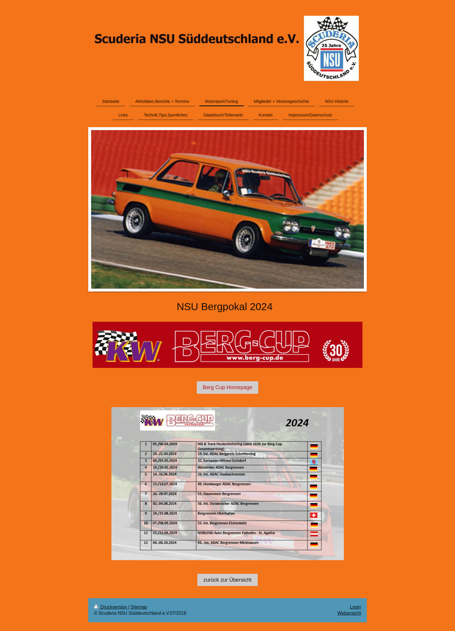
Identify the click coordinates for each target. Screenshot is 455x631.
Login (355, 607)
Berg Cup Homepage (227, 387)
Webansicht (349, 613)
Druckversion (111, 607)
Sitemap (139, 607)
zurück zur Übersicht (227, 580)
